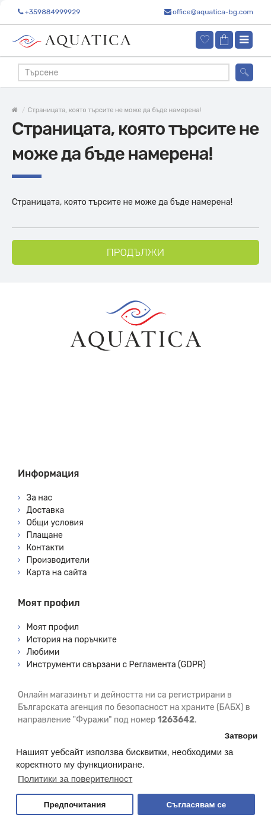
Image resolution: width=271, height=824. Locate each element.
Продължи (135, 252)
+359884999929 (52, 12)
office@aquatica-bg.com (213, 12)
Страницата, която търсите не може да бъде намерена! (114, 110)
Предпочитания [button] (75, 804)
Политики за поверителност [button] (75, 779)
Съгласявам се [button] (197, 804)
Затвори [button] (241, 735)
